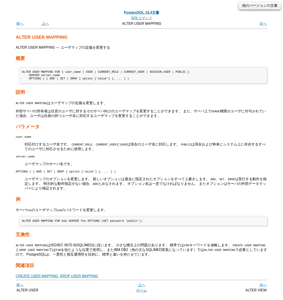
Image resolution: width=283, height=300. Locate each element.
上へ (45, 23)
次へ (263, 23)
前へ (19, 23)
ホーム (141, 295)
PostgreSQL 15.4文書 (141, 12)
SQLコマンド (141, 18)
